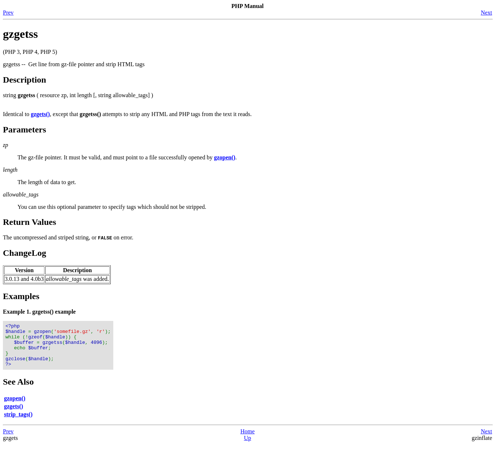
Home (247, 440)
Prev (8, 12)
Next (486, 12)
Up (247, 447)
